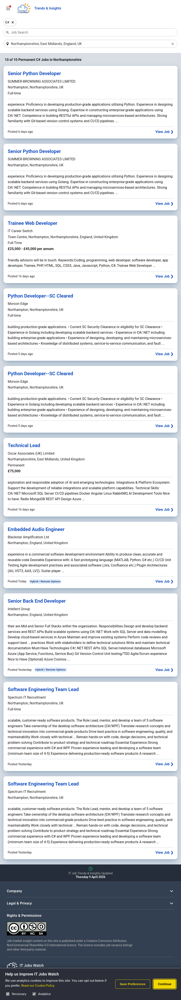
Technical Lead (24, 446)
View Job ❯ (164, 132)
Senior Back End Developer (37, 601)
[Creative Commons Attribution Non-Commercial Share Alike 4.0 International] (71, 927)
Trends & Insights (47, 8)
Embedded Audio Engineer (36, 529)
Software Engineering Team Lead (43, 690)
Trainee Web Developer (32, 223)
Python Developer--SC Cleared (40, 296)
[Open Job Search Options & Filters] (8, 8)
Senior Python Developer (34, 74)
